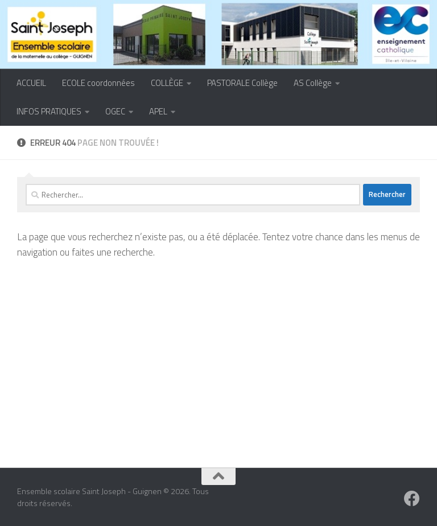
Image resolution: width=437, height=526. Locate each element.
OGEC (115, 111)
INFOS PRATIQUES (49, 111)
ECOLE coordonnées (98, 82)
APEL (158, 111)
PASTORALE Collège (242, 82)
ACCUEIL (31, 82)
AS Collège (313, 82)
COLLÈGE (167, 82)
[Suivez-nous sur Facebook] (412, 499)
